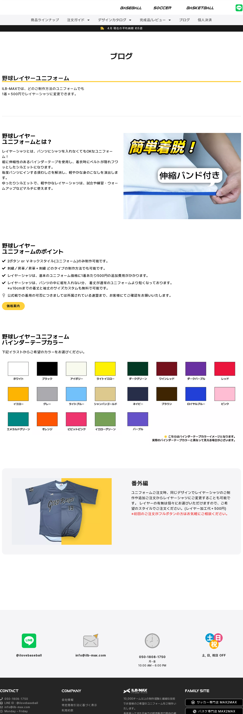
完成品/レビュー (155, 20)
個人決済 (205, 20)
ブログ (184, 20)
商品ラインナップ (45, 20)
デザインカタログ (115, 20)
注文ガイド (78, 20)
